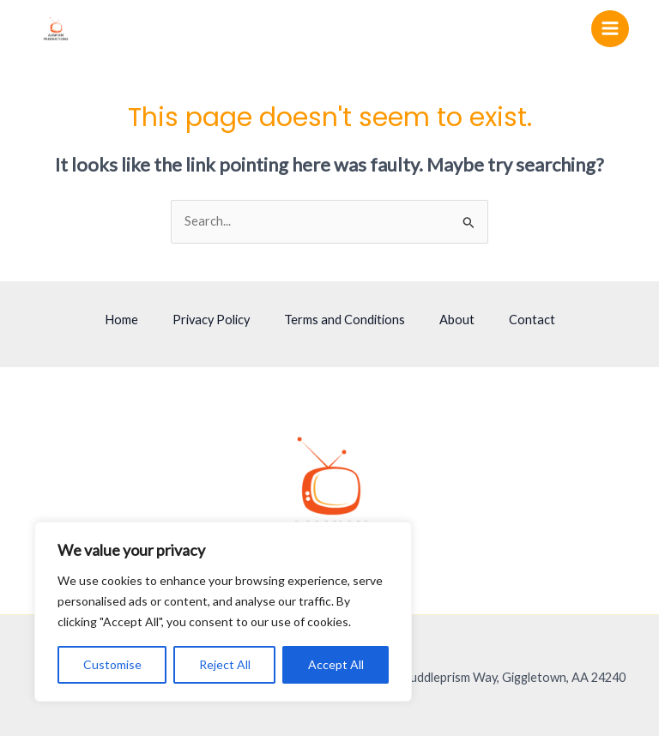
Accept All (336, 664)
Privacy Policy (211, 319)
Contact (532, 319)
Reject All (225, 664)
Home (121, 319)
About (457, 319)
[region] (223, 612)
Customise (112, 664)
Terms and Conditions (344, 319)
